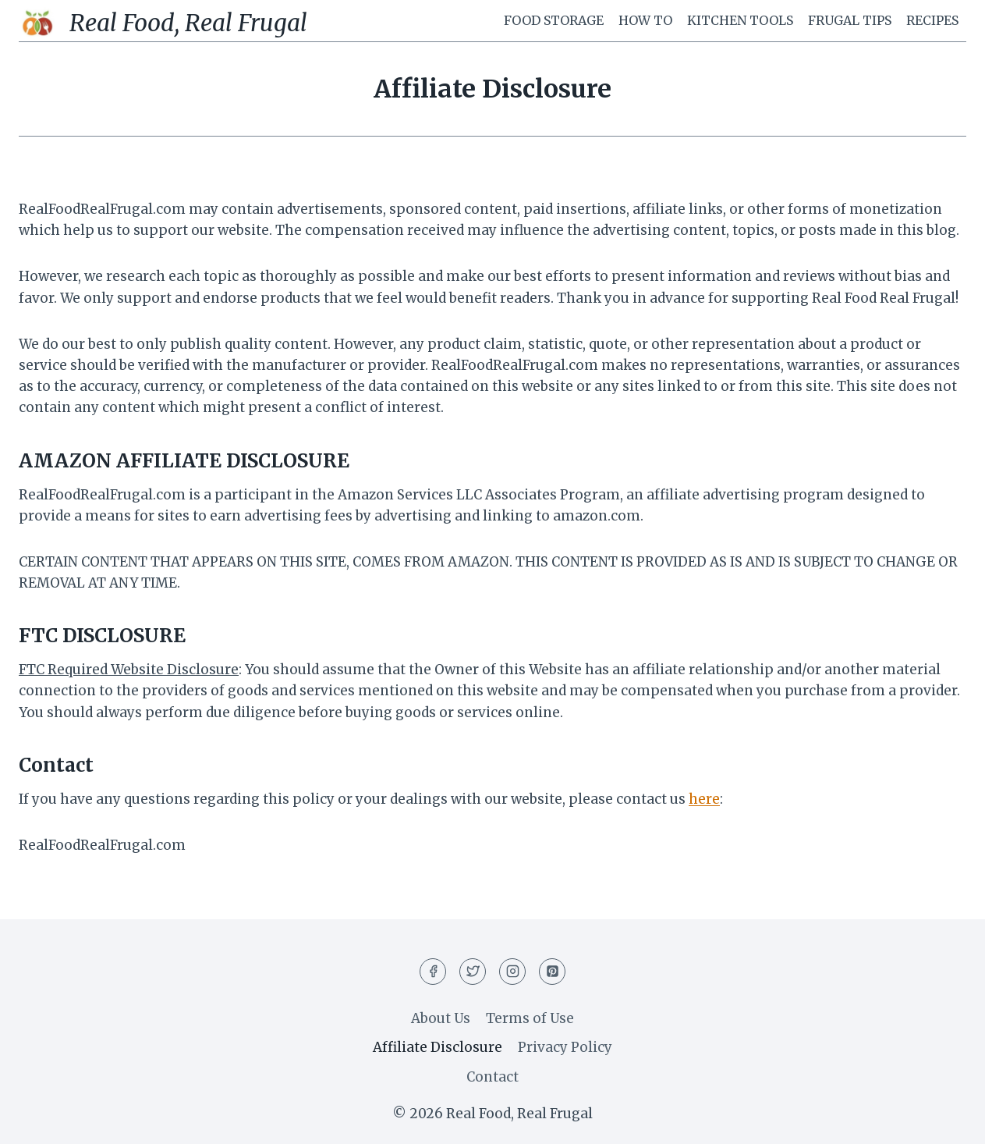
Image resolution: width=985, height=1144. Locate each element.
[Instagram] (512, 971)
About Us (440, 1018)
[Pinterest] (552, 971)
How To (645, 20)
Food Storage (554, 20)
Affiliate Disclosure (437, 1047)
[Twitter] (472, 971)
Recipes (932, 20)
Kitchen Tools (740, 20)
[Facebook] (433, 971)
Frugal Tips (849, 20)
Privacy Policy (565, 1047)
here (704, 799)
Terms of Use (530, 1018)
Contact (492, 1076)
